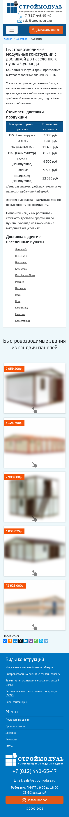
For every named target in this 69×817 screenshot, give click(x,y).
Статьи (9, 746)
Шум (17, 301)
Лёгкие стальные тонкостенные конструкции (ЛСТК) (31, 693)
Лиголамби (21, 249)
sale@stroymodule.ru (37, 21)
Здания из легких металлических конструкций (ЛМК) (32, 682)
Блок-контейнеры (16, 702)
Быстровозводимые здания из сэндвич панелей (33, 674)
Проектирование (15, 726)
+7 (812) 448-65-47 (37, 16)
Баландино (21, 262)
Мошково (20, 314)
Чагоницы (20, 288)
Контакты (11, 739)
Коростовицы (22, 320)
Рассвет (19, 282)
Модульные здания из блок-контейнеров (29, 667)
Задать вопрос (34, 800)
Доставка (11, 732)
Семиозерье (22, 307)
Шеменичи (21, 256)
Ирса (18, 295)
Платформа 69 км (25, 275)
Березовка (21, 269)
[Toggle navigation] (12, 30)
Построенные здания (18, 719)
